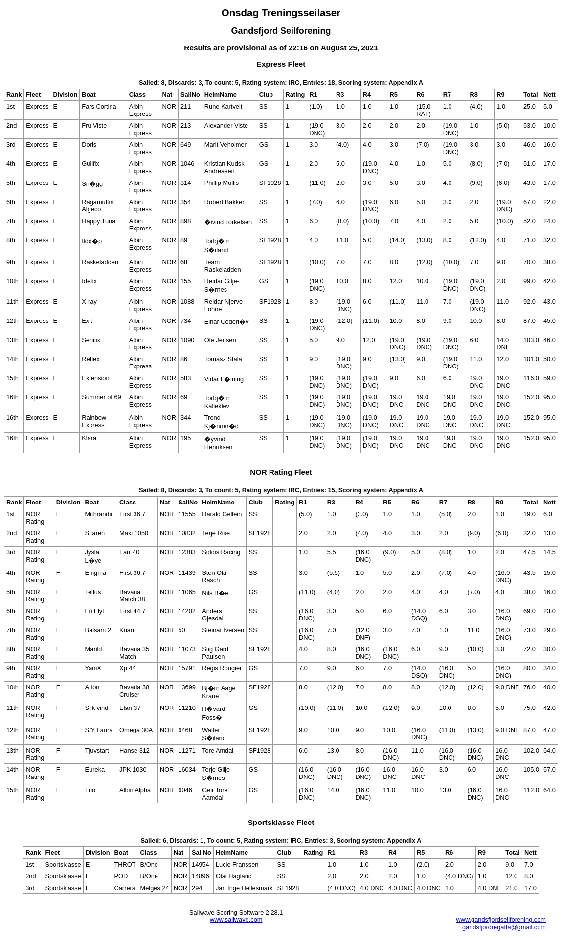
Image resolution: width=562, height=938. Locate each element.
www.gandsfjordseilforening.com (501, 919)
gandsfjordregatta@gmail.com (504, 927)
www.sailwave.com (236, 919)
